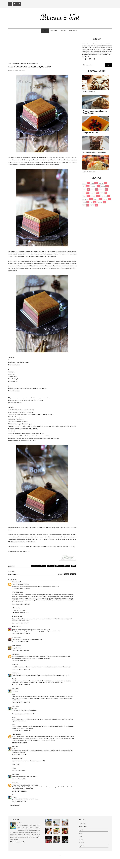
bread (92, 183)
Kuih (84, 192)
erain (13, 782)
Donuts (93, 189)
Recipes (63, 31)
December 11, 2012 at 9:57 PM (21, 702)
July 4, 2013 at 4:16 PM (18, 770)
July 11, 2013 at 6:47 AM (19, 779)
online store (20, 537)
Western (92, 205)
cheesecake (93, 186)
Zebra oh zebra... (89, 91)
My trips (96, 199)
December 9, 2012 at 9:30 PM (20, 660)
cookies (103, 186)
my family (93, 196)
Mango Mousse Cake (90, 133)
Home (45, 31)
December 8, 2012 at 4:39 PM (20, 612)
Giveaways (101, 189)
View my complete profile (17, 842)
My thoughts (85, 199)
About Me (53, 31)
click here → (85, 56)
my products (104, 196)
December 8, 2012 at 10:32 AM (21, 588)
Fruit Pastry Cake (89, 172)
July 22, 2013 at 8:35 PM (19, 801)
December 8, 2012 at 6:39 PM (20, 623)
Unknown (15, 582)
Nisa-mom (15, 626)
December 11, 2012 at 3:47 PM (21, 669)
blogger (61, 574)
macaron (102, 192)
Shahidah (15, 734)
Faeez (14, 654)
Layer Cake (92, 192)
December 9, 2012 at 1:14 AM (20, 642)
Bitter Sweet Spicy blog (24, 527)
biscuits (84, 183)
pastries (105, 199)
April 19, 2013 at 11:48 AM (19, 742)
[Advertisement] (42, 49)
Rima (13, 673)
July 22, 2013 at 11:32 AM (19, 791)
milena (14, 608)
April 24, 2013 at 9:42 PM (19, 754)
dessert (84, 189)
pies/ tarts (100, 202)
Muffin (84, 196)
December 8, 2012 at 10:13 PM (21, 633)
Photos (84, 202)
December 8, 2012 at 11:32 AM (21, 604)
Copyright (73, 31)
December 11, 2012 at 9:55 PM (21, 685)
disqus (67, 574)
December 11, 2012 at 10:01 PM (21, 730)
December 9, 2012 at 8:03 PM (20, 650)
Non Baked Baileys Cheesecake (94, 152)
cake (84, 186)
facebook (73, 574)
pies (91, 202)
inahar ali (15, 645)
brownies (101, 183)
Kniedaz (14, 637)
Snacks (84, 205)
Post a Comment (15, 805)
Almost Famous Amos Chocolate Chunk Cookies (95, 112)
